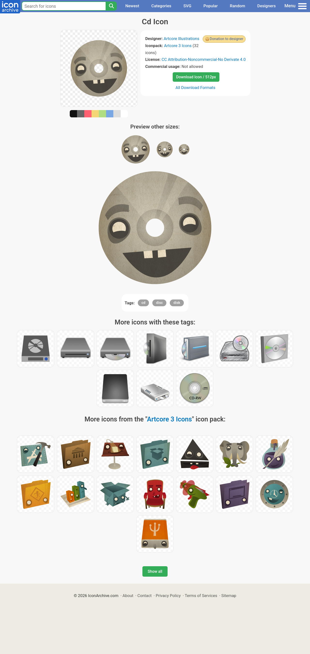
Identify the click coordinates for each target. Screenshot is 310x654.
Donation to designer (226, 39)
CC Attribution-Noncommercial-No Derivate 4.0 (204, 59)
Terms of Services (201, 595)
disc (159, 302)
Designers (266, 5)
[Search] (111, 6)
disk (176, 302)
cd (143, 302)
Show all (155, 571)
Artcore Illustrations (181, 38)
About (128, 595)
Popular (210, 5)
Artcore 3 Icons (178, 45)
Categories (161, 5)
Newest (132, 5)
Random (237, 5)
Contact (144, 595)
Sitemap (228, 595)
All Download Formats (196, 87)
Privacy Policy (168, 595)
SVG (187, 5)
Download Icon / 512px (196, 77)
